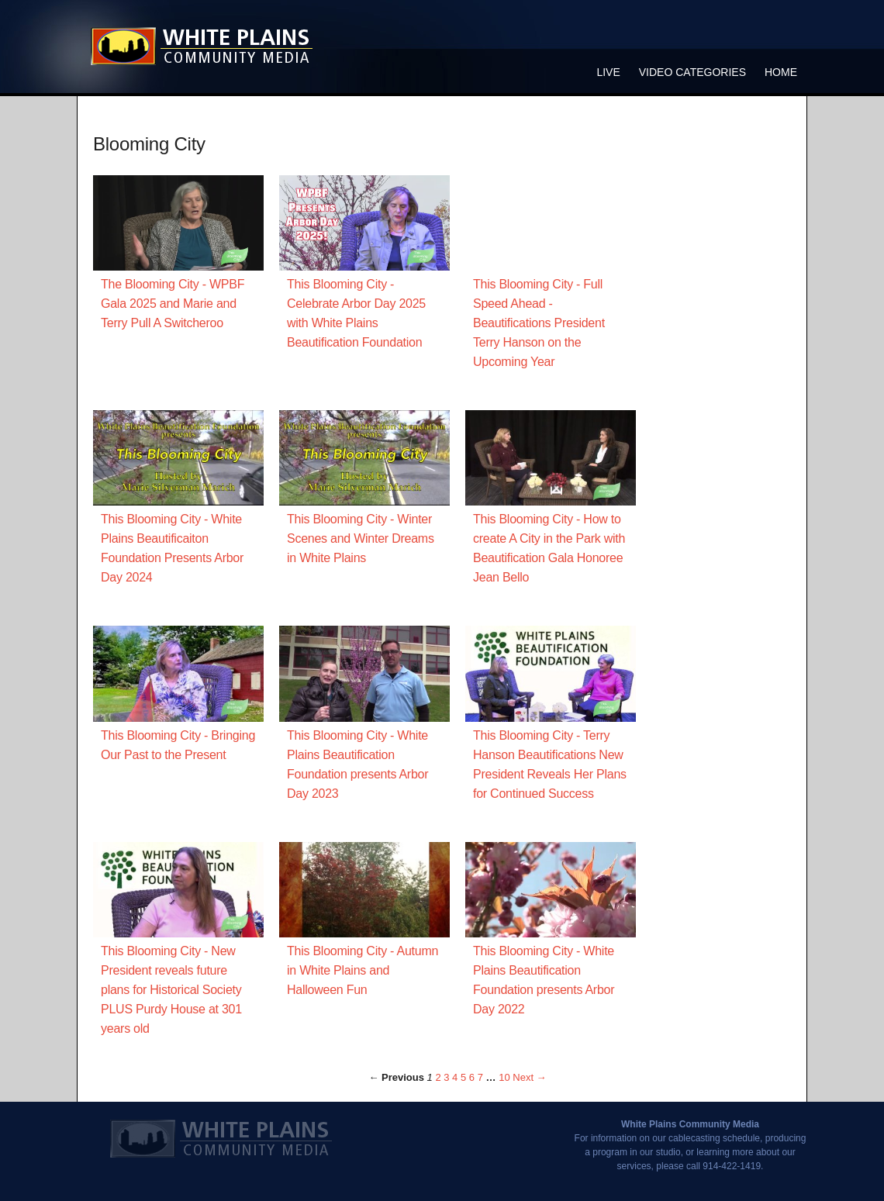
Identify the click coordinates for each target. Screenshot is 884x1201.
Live (608, 72)
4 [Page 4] (455, 1077)
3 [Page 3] (446, 1077)
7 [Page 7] (480, 1077)
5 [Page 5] (463, 1077)
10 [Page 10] (504, 1077)
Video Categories (692, 72)
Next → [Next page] (529, 1077)
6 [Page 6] (472, 1077)
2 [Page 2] (437, 1077)
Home (781, 72)
